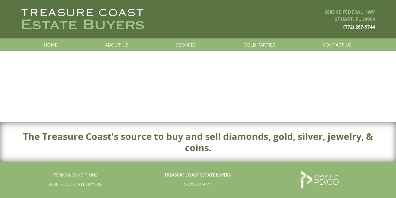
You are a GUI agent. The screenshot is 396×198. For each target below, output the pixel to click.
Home (50, 45)
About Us (116, 45)
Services (186, 45)
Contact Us (337, 45)
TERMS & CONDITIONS (75, 175)
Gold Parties (259, 45)
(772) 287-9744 (359, 27)
